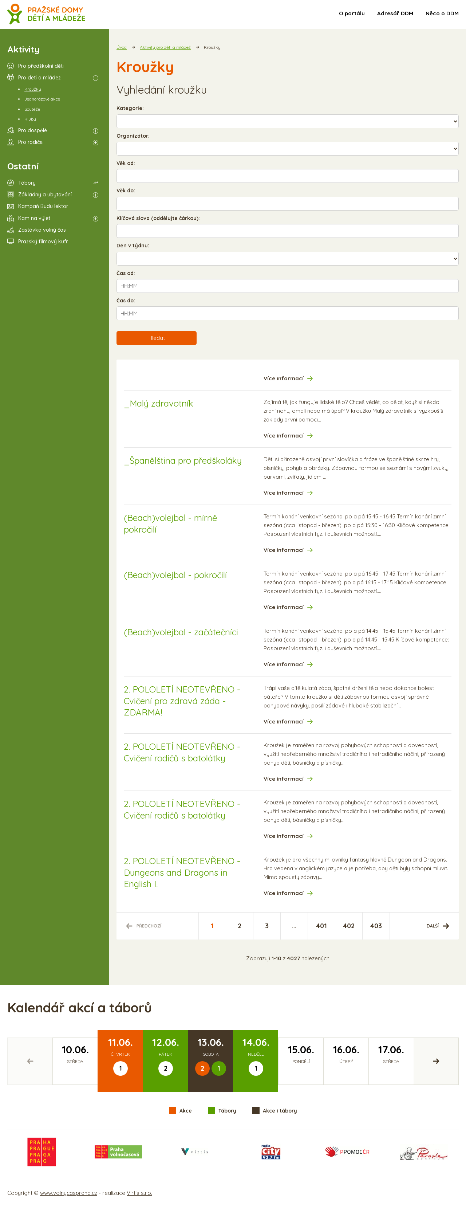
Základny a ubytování (45, 194)
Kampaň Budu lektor (43, 206)
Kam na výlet (34, 218)
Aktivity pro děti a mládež (165, 47)
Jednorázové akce (42, 99)
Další (433, 926)
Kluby (30, 119)
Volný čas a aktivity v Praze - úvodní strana (46, 15)
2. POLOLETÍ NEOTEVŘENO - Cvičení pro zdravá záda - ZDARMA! (182, 700)
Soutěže (32, 109)
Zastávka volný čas (42, 230)
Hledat (157, 337)
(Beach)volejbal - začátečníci (181, 632)
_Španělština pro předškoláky (183, 460)
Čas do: (125, 300)
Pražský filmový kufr (43, 241)
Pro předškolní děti (41, 66)
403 (376, 926)
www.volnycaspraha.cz (68, 1192)
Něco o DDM (442, 13)
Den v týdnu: (132, 245)
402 (349, 926)
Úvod (121, 47)
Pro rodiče (30, 142)
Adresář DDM (395, 13)
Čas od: (125, 273)
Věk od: (125, 163)
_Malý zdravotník (158, 403)
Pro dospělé (32, 130)
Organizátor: (133, 136)
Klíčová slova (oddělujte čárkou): (158, 218)
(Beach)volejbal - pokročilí (175, 574)
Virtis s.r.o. (139, 1192)
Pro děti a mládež (39, 77)
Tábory (27, 183)
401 (321, 926)
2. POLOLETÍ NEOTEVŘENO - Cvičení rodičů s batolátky (182, 752)
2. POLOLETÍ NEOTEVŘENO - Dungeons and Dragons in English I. (182, 872)
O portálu (352, 13)
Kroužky (32, 89)
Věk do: (125, 190)
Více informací (284, 378)
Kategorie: (130, 108)
